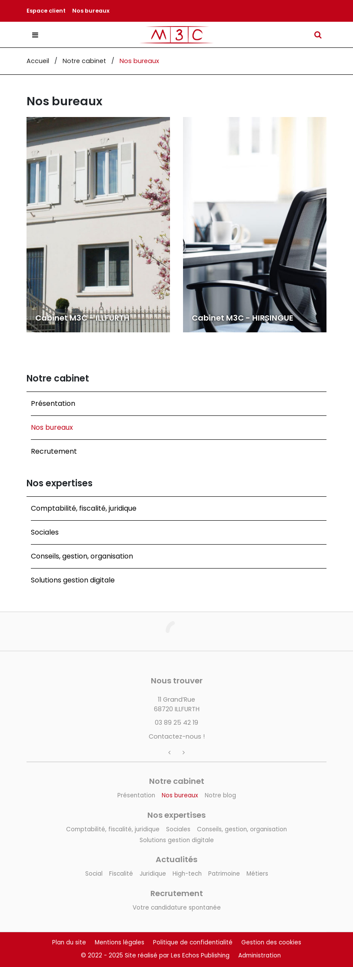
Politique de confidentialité (193, 942)
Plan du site (69, 942)
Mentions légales (119, 942)
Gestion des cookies (271, 942)
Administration (259, 955)
